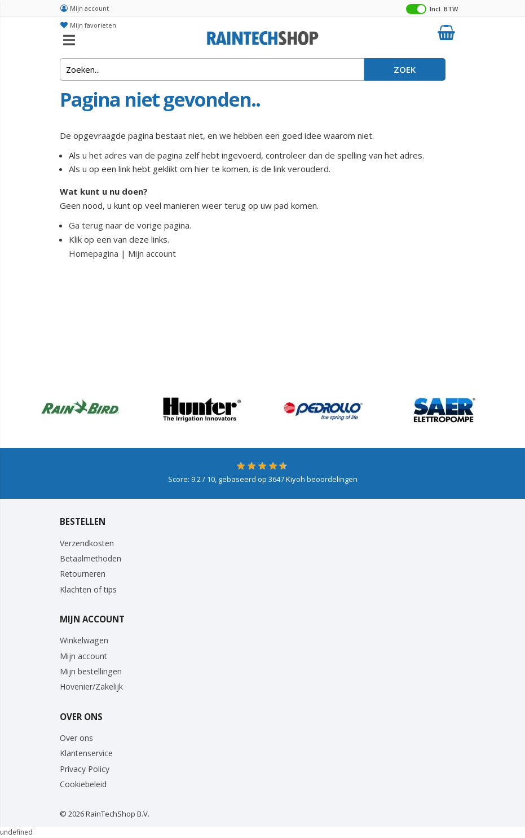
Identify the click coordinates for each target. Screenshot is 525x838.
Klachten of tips (88, 589)
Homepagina (93, 253)
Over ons (76, 737)
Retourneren (82, 573)
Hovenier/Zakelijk (91, 686)
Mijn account (89, 8)
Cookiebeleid (83, 784)
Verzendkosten (87, 543)
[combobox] (212, 69)
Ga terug (86, 225)
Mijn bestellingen (91, 671)
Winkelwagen (84, 640)
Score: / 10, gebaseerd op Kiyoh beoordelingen (263, 479)
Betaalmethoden (90, 558)
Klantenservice (86, 753)
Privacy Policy (84, 769)
